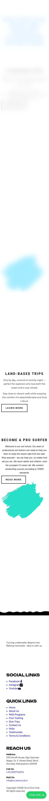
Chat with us (36, 794)
